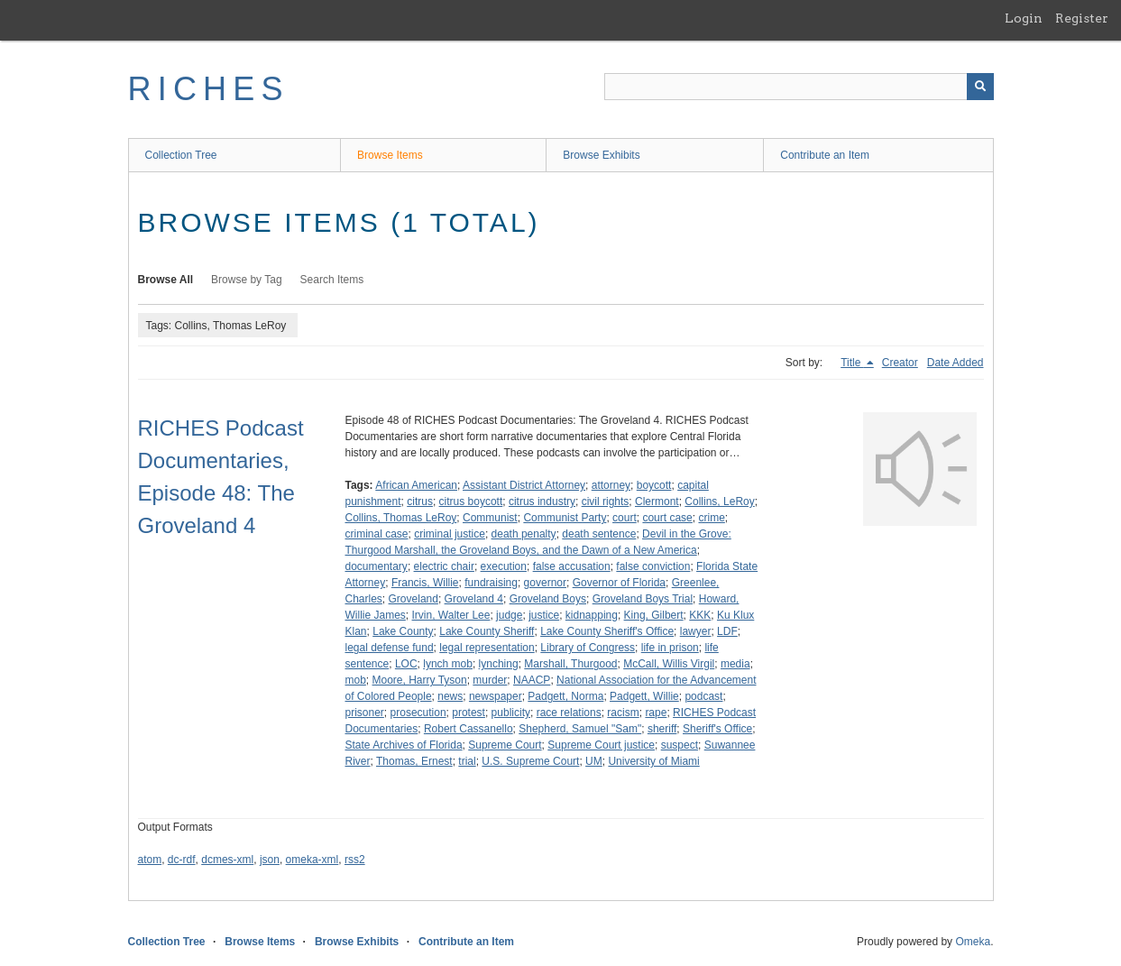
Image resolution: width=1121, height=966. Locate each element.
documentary (376, 566)
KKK (700, 615)
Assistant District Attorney (524, 485)
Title (852, 362)
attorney (611, 485)
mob (355, 680)
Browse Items (390, 155)
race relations (569, 712)
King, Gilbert (654, 615)
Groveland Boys (548, 599)
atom (150, 859)
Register (1081, 18)
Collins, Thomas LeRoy (401, 517)
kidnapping (591, 615)
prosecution (418, 712)
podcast (703, 696)
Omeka (972, 941)
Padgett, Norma (565, 696)
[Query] (799, 86)
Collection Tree (181, 155)
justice (543, 615)
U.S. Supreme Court (530, 761)
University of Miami (653, 761)
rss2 (355, 859)
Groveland (413, 599)
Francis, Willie (425, 582)
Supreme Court (504, 745)
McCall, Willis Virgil (668, 664)
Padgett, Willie (644, 696)
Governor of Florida (619, 582)
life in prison (670, 647)
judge (509, 615)
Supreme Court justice (601, 745)
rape (655, 712)
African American (416, 485)
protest (468, 712)
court (624, 517)
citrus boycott (471, 501)
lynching (499, 664)
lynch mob (448, 664)
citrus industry (542, 501)
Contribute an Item (824, 155)
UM (593, 761)
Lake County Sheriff (486, 631)
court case (667, 517)
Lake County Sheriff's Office (607, 631)
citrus (420, 501)
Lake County (402, 631)
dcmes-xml (227, 859)
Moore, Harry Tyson (419, 680)
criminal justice (449, 534)
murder (490, 680)
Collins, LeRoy (719, 501)
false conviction (653, 566)
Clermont (657, 501)
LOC (406, 664)
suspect (679, 745)
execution (504, 566)
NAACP (531, 680)
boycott (654, 485)
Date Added (955, 362)
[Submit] (980, 86)
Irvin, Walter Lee (451, 615)
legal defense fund (389, 647)
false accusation (572, 566)
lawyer (696, 631)
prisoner (364, 712)
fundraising (491, 582)
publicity (511, 712)
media (735, 664)
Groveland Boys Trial (643, 599)
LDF (727, 631)
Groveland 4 (474, 599)
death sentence (599, 534)
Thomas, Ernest (414, 761)
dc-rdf (182, 859)
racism (623, 712)
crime (711, 517)
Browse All (166, 279)
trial (466, 761)
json (270, 859)
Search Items (332, 279)
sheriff (662, 728)
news (450, 696)
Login (1024, 18)
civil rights (605, 501)
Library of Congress (587, 647)
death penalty (524, 534)
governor (545, 582)
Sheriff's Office (717, 728)
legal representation (486, 647)
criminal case (377, 534)
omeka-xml (312, 859)
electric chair (444, 566)
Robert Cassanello (468, 728)
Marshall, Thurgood (570, 664)
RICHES (208, 88)
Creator (900, 362)
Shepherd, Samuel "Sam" (580, 728)
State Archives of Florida (404, 745)
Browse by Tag (246, 279)
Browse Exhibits (601, 155)
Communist (490, 517)
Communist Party (564, 517)
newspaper (495, 696)
